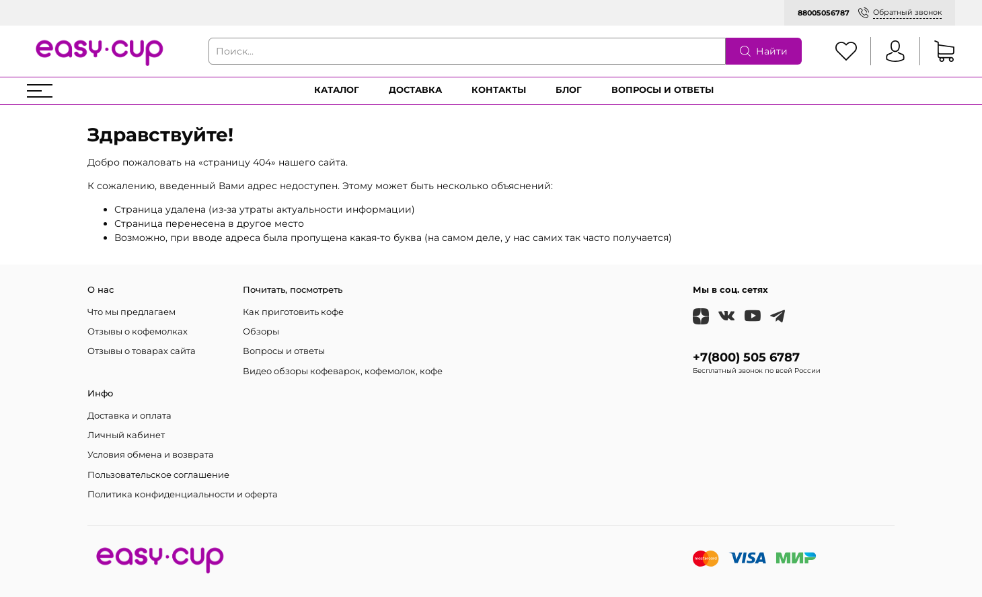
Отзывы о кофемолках (137, 331)
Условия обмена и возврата (150, 455)
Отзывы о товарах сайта (141, 351)
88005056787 (823, 12)
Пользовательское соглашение (158, 475)
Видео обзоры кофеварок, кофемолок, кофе (343, 371)
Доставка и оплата (129, 416)
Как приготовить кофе (293, 312)
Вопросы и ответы (662, 90)
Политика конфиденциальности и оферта (182, 494)
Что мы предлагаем (131, 312)
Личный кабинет (126, 435)
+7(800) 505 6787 (746, 357)
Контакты (498, 90)
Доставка (415, 90)
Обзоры (261, 331)
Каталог (336, 90)
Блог (569, 90)
